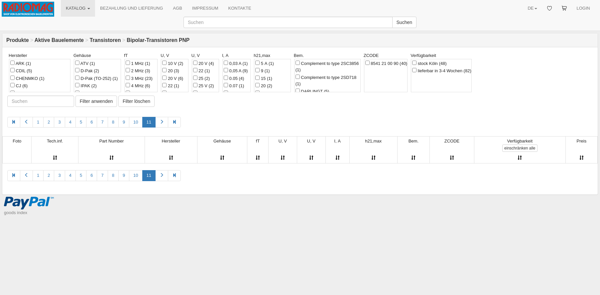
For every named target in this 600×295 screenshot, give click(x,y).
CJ (19, 85)
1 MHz (138, 63)
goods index (15, 212)
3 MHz (139, 78)
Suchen (404, 22)
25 (201, 78)
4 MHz (138, 85)
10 (135, 122)
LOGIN (583, 8)
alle (519, 148)
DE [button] (532, 8)
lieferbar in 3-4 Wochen (441, 70)
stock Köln (429, 63)
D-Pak (87, 70)
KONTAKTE (239, 8)
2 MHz (138, 70)
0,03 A (236, 63)
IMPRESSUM (205, 8)
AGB (177, 8)
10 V (172, 63)
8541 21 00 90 (386, 63)
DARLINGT (312, 91)
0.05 (234, 78)
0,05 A (236, 70)
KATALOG (78, 8)
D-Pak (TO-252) (96, 78)
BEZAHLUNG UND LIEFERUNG (131, 8)
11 (149, 122)
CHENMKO (27, 78)
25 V (203, 85)
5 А (264, 63)
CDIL (21, 70)
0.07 (234, 85)
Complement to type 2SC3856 (327, 67)
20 (170, 70)
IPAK (86, 85)
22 (170, 85)
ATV (85, 63)
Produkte (17, 40)
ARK (20, 63)
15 (263, 78)
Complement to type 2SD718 (326, 81)
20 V (172, 78)
